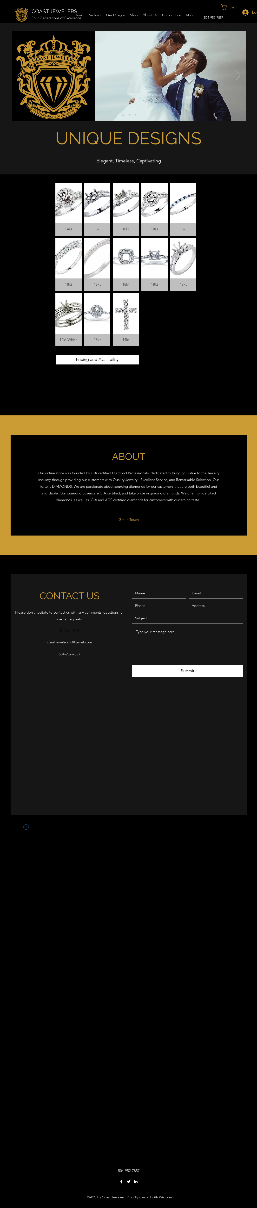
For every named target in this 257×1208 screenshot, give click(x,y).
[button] (231, 7)
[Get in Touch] (129, 519)
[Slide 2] (129, 114)
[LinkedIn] (135, 1181)
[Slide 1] (123, 115)
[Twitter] (128, 1181)
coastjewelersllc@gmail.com (69, 642)
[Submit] (187, 671)
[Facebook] (121, 1181)
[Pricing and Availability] (97, 359)
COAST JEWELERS (54, 11)
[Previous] (20, 76)
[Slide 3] (135, 114)
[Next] (238, 76)
